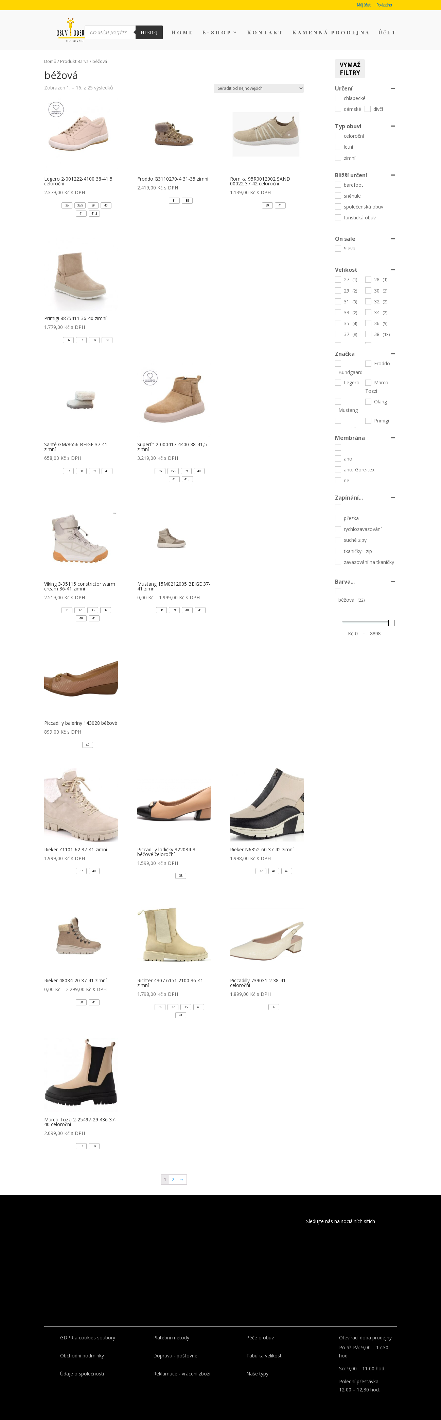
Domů (50, 61)
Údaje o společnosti (82, 1373)
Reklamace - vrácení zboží (181, 1373)
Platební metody (171, 1337)
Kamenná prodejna (331, 33)
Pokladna (384, 5)
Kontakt (265, 33)
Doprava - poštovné (175, 1355)
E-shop (217, 33)
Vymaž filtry (350, 69)
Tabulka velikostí (264, 1355)
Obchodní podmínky (82, 1355)
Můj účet (364, 5)
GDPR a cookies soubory (87, 1337)
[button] (67, 205)
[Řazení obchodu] (259, 88)
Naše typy (257, 1373)
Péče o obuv (260, 1337)
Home (182, 33)
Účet (387, 33)
